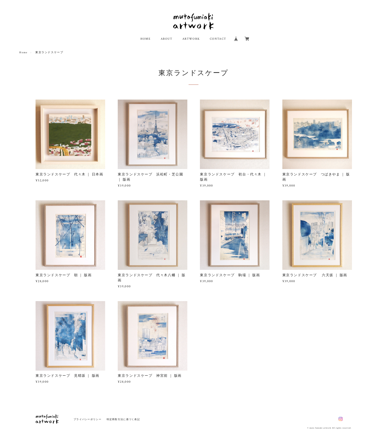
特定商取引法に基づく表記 (123, 419)
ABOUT (167, 39)
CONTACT (218, 39)
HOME (145, 39)
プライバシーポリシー (87, 419)
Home (23, 52)
